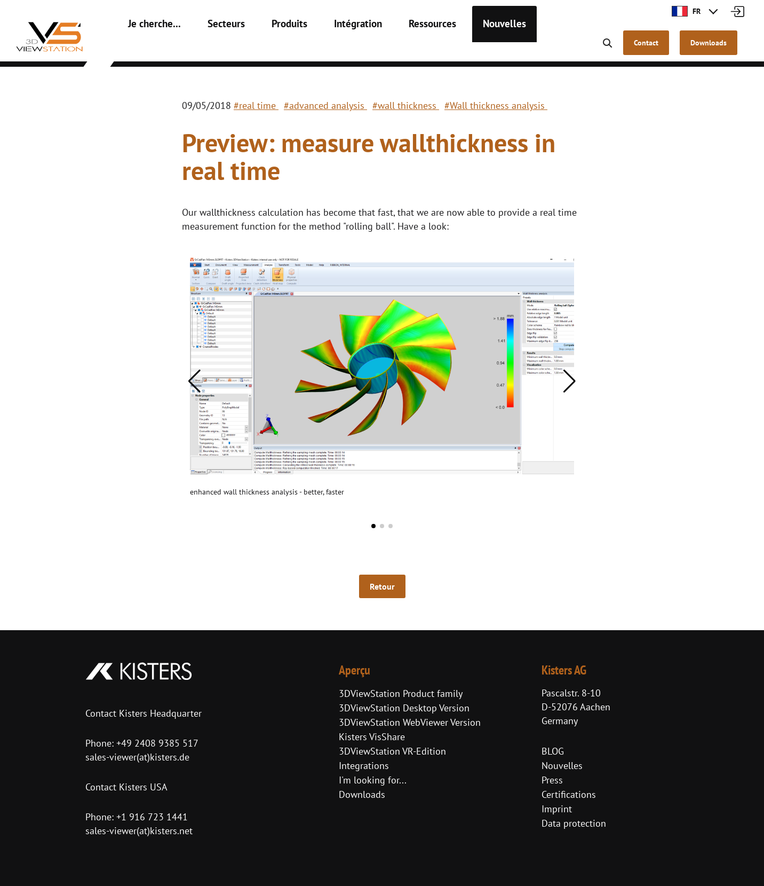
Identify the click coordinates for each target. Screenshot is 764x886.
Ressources (404, 48)
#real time (256, 105)
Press (552, 780)
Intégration (336, 48)
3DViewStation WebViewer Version (410, 722)
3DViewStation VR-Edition (392, 751)
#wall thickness (405, 105)
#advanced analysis (325, 105)
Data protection (574, 823)
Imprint (557, 809)
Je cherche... (150, 48)
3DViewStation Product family (401, 693)
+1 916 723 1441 (152, 817)
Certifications (569, 794)
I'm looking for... (373, 780)
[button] (194, 381)
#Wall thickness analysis (495, 105)
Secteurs (214, 48)
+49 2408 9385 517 (156, 743)
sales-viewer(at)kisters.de (137, 757)
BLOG (553, 751)
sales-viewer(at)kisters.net (139, 831)
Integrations (364, 765)
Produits (273, 48)
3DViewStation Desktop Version (404, 708)
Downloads (362, 794)
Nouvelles (470, 48)
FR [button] (686, 11)
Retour (382, 586)
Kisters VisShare (372, 737)
